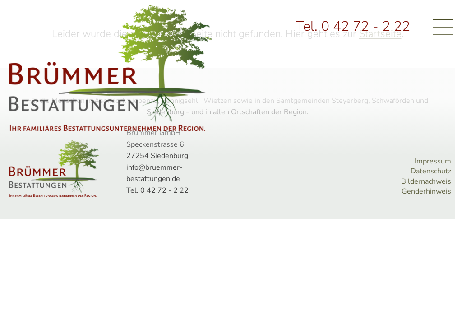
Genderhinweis (426, 191)
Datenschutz (431, 171)
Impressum (433, 161)
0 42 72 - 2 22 (365, 26)
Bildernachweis (426, 181)
